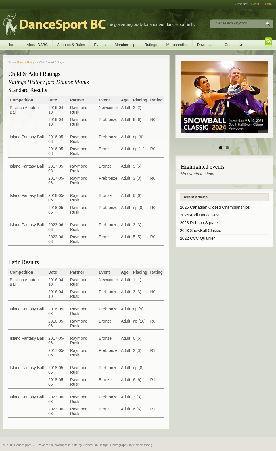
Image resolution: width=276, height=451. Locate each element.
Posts (255, 4)
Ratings (151, 45)
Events (100, 45)
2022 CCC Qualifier (197, 238)
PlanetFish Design (95, 445)
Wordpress (62, 445)
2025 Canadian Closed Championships (215, 207)
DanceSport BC (93, 24)
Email (269, 4)
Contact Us (234, 45)
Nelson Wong (142, 445)
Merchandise (177, 45)
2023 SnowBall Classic (200, 230)
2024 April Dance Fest (200, 215)
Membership (125, 45)
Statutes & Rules (71, 45)
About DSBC (37, 45)
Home (12, 45)
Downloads (206, 45)
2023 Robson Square (199, 222)
